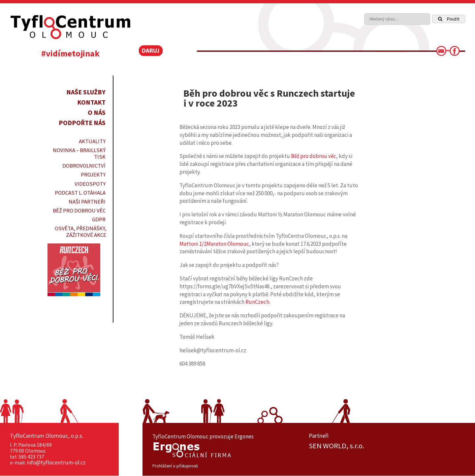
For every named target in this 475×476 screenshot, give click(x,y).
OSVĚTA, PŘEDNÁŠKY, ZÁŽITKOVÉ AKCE (80, 231)
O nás (97, 112)
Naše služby (86, 92)
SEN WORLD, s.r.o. (336, 446)
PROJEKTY (93, 174)
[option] (387, 446)
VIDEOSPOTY (90, 183)
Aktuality (92, 141)
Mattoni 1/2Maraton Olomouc (214, 243)
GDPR (99, 219)
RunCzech (257, 301)
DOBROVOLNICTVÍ (84, 165)
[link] (443, 52)
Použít (448, 18)
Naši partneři (87, 201)
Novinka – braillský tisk (79, 153)
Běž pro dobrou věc (79, 210)
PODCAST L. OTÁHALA (80, 192)
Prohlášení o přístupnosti (175, 466)
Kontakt (91, 102)
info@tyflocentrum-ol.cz (56, 462)
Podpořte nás (82, 122)
